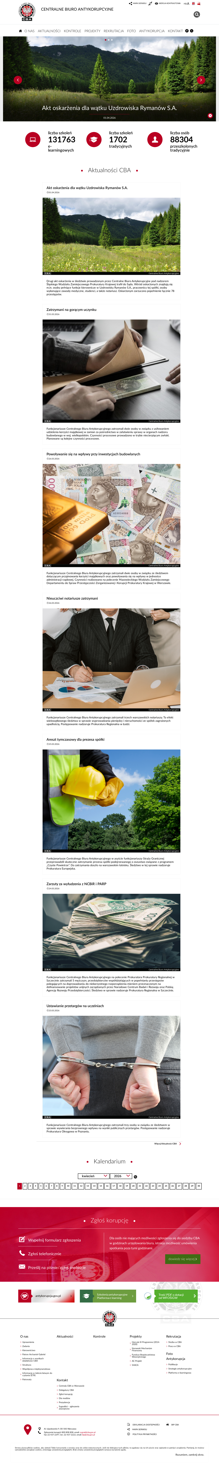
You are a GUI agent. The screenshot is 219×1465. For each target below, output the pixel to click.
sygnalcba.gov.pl (88, 1432)
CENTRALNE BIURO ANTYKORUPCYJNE (65, 6)
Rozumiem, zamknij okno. (190, 1454)
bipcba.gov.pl (88, 1435)
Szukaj (135, 1176)
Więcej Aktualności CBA (165, 1144)
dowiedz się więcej (182, 1259)
